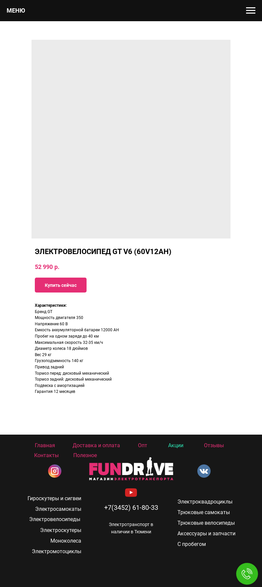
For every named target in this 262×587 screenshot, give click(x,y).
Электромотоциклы (56, 551)
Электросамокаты (58, 509)
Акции (175, 445)
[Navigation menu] (250, 10)
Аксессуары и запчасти (206, 533)
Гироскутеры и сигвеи (54, 498)
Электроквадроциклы (204, 502)
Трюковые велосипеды (206, 523)
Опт (142, 445)
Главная (45, 445)
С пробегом (191, 544)
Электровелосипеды (54, 519)
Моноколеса (65, 541)
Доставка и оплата (96, 445)
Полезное (85, 455)
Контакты (46, 455)
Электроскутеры (60, 530)
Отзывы (214, 445)
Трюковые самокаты (203, 512)
